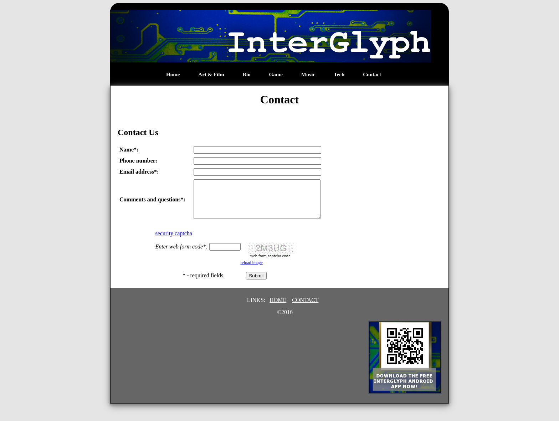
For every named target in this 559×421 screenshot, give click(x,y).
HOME (278, 307)
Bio (247, 74)
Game (276, 74)
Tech (339, 74)
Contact (372, 74)
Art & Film (211, 74)
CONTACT (305, 307)
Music (308, 74)
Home (173, 74)
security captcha (173, 241)
